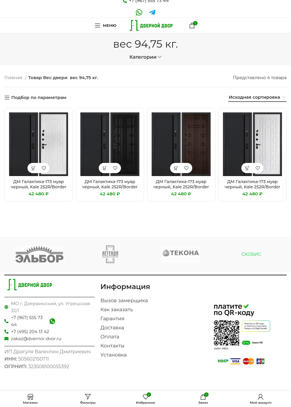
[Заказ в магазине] (257, 97)
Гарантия (112, 318)
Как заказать (117, 309)
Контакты (113, 346)
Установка (114, 355)
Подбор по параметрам (38, 97)
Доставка (112, 328)
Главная (13, 77)
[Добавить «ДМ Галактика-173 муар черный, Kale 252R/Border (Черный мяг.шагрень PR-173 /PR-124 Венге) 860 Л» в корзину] (105, 168)
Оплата (110, 337)
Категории (143, 57)
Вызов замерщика (124, 300)
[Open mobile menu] (104, 25)
